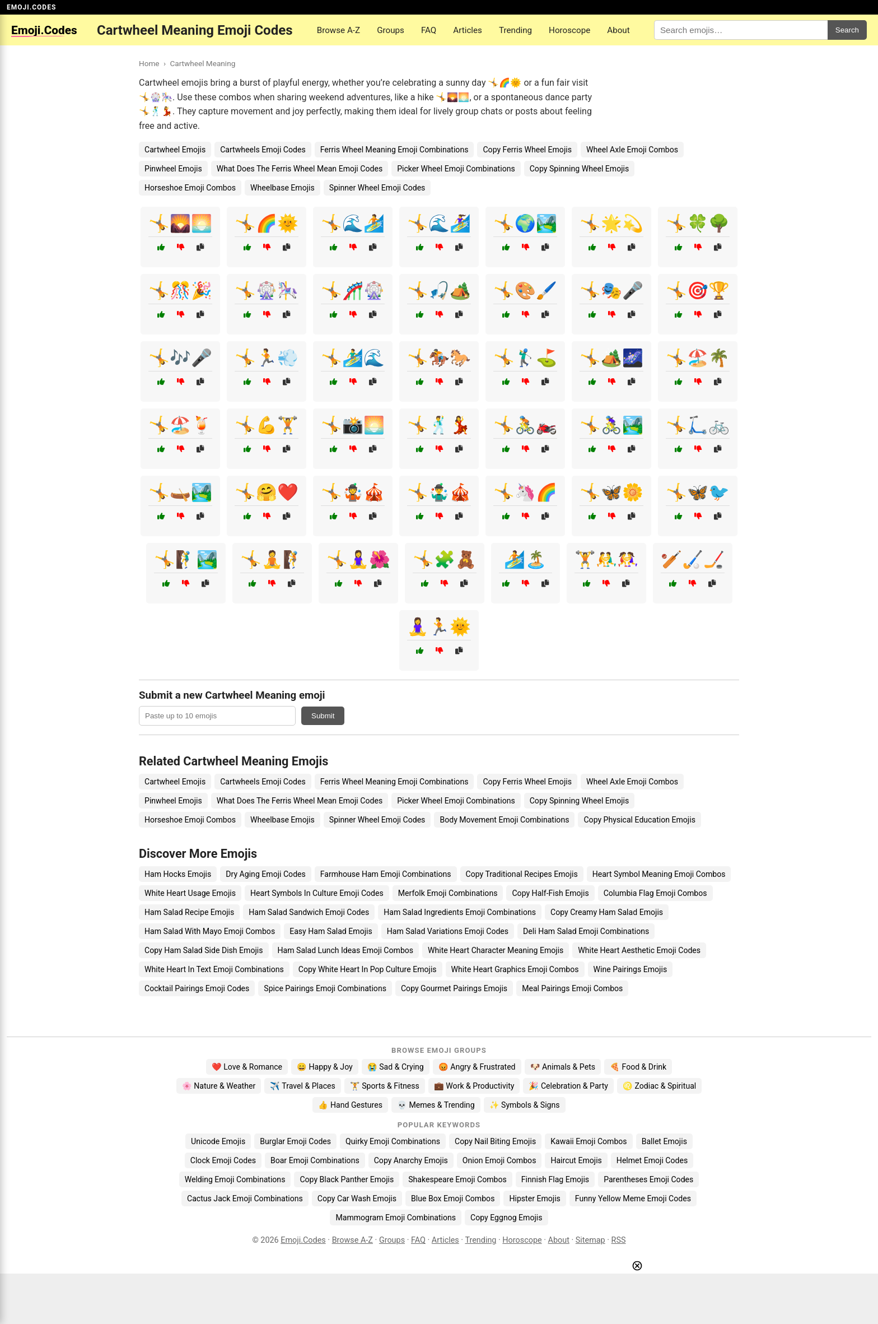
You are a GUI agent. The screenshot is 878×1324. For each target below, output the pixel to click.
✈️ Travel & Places (302, 1085)
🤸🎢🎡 (353, 290)
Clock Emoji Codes (223, 1160)
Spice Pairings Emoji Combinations (325, 988)
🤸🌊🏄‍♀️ (439, 223)
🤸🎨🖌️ (525, 290)
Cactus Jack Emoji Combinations (245, 1198)
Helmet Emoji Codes (652, 1160)
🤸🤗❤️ (266, 492)
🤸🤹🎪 (353, 492)
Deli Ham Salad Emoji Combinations (586, 931)
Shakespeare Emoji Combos (457, 1179)
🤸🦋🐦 (698, 492)
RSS (618, 1240)
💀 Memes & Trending (436, 1104)
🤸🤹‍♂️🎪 (439, 492)
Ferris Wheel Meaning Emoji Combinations (394, 149)
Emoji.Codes (303, 1240)
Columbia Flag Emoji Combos (655, 893)
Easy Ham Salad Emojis (330, 931)
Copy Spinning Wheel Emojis (579, 168)
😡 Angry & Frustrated (477, 1066)
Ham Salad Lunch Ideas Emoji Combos (346, 950)
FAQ (428, 30)
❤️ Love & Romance (247, 1066)
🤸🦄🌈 (525, 492)
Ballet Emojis (664, 1141)
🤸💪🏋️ (266, 425)
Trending (515, 30)
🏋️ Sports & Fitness (384, 1085)
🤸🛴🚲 (698, 425)
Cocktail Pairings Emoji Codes (196, 988)
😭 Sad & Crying (395, 1066)
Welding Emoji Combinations (235, 1179)
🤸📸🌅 (353, 425)
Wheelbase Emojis (282, 187)
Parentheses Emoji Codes (648, 1179)
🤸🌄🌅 (180, 223)
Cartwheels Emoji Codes (263, 149)
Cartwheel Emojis (175, 149)
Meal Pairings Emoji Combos (572, 988)
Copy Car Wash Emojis (356, 1198)
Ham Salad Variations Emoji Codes (447, 931)
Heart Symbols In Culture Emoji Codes (317, 893)
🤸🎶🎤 (180, 358)
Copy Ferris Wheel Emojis (527, 149)
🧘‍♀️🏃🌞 (439, 627)
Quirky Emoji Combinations (392, 1141)
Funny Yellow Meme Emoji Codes (633, 1198)
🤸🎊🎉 (180, 290)
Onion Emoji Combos (499, 1160)
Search (847, 30)
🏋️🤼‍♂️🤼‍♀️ (606, 559)
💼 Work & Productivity (474, 1085)
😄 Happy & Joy (325, 1066)
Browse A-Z (338, 30)
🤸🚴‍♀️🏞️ (611, 425)
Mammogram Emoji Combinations (395, 1217)
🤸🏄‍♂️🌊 (353, 358)
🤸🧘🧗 (272, 559)
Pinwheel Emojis (173, 168)
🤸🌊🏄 (353, 223)
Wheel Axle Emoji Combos (632, 149)
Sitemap (590, 1240)
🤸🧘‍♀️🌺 (358, 559)
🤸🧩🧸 (445, 559)
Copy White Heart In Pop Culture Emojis (367, 969)
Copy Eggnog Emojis (506, 1217)
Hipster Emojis (534, 1198)
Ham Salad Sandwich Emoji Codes (309, 912)
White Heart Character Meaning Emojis (495, 950)
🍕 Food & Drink (638, 1066)
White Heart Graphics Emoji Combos (515, 969)
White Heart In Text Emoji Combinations (214, 969)
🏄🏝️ (525, 559)
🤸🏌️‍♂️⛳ (525, 358)
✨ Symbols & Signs (524, 1104)
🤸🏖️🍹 (180, 425)
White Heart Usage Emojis (190, 893)
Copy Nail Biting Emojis (495, 1141)
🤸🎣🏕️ (439, 290)
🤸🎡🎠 (266, 290)
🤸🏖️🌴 (698, 358)
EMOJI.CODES (31, 7)
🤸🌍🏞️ (525, 223)
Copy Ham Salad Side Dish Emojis (203, 950)
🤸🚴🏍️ (525, 425)
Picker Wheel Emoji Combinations (456, 168)
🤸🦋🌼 (611, 492)
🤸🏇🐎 (439, 358)
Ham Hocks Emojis (177, 874)
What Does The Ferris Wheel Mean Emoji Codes (299, 168)
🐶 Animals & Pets (562, 1066)
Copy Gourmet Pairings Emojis (454, 988)
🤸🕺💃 (439, 425)
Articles (467, 30)
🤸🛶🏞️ (180, 492)
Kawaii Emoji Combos (588, 1141)
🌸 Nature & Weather (218, 1085)
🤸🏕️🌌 (611, 358)
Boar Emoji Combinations (314, 1160)
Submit (322, 716)
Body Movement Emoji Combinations (504, 819)
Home (149, 63)
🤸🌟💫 (611, 223)
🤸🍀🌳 (698, 223)
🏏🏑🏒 (693, 559)
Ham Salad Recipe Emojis (189, 912)
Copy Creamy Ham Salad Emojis (606, 912)
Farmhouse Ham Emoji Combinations (385, 874)
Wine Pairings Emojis (630, 969)
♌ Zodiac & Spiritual (659, 1085)
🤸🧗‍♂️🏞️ (186, 559)
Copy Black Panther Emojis (347, 1179)
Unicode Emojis (218, 1141)
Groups (390, 30)
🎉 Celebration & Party (568, 1085)
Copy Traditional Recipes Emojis (522, 874)
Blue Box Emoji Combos (452, 1198)
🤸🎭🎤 (611, 290)
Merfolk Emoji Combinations (448, 893)
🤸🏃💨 (266, 358)
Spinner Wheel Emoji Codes (377, 187)
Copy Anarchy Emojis (411, 1160)
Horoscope (569, 30)
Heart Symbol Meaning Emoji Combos (659, 874)
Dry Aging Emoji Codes (266, 874)
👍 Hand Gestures (350, 1104)
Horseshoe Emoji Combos (190, 187)
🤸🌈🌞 (266, 223)
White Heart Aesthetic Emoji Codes (639, 950)
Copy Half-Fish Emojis (550, 893)
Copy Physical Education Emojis (639, 819)
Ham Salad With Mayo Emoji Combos (209, 931)
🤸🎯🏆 (698, 290)
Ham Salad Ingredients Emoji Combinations (460, 912)
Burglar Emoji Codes (295, 1141)
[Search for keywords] (741, 30)
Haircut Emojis (575, 1160)
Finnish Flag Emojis (555, 1179)
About (618, 30)
